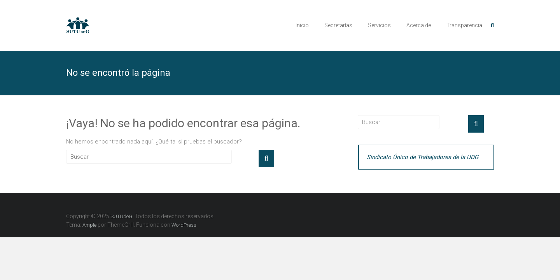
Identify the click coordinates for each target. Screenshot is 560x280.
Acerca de (418, 25)
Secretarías (338, 25)
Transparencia (464, 25)
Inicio (302, 25)
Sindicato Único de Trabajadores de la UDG (422, 157)
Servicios (379, 25)
